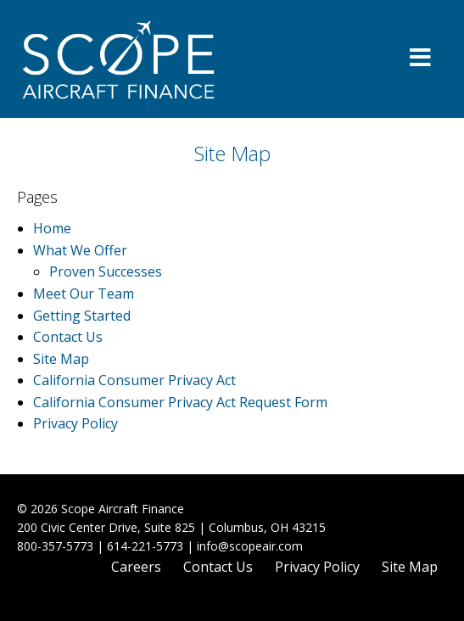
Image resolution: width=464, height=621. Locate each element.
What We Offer (80, 250)
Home (52, 228)
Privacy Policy (75, 423)
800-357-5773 (55, 546)
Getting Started (82, 315)
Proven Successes (105, 271)
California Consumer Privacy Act (134, 380)
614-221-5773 (145, 546)
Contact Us (68, 336)
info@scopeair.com (250, 546)
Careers (136, 566)
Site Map (61, 359)
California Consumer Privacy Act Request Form (180, 402)
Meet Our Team (83, 293)
